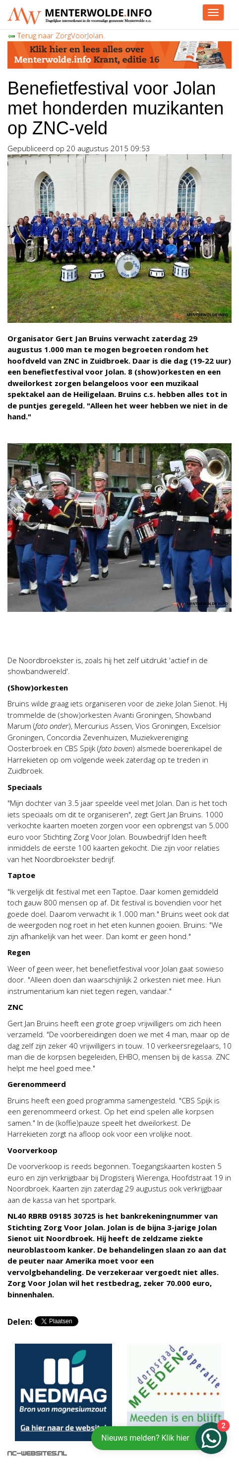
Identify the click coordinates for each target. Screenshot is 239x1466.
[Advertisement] (86, 634)
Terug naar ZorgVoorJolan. (56, 35)
